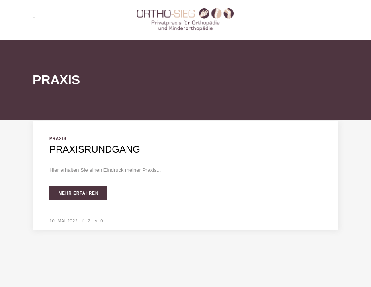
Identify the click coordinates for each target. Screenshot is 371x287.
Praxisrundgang (94, 149)
